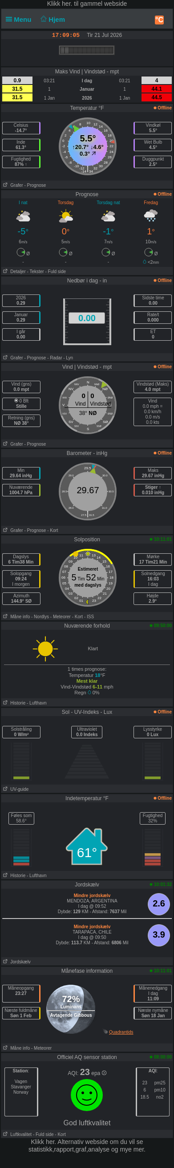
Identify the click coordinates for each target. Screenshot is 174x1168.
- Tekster (35, 271)
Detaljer (13, 271)
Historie (13, 703)
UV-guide (14, 789)
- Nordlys (40, 616)
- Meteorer (60, 616)
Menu (20, 19)
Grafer (12, 185)
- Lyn (68, 357)
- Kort (52, 530)
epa (98, 1073)
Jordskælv (16, 961)
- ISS (89, 616)
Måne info (15, 616)
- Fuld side (55, 271)
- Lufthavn (36, 703)
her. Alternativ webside (77, 1141)
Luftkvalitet (16, 1134)
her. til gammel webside (94, 3)
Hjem (52, 19)
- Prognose (35, 185)
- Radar (54, 357)
